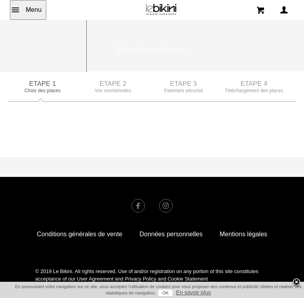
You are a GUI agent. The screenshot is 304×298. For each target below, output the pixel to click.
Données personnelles (170, 201)
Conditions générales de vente (79, 201)
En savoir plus (193, 292)
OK (165, 292)
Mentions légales (243, 201)
